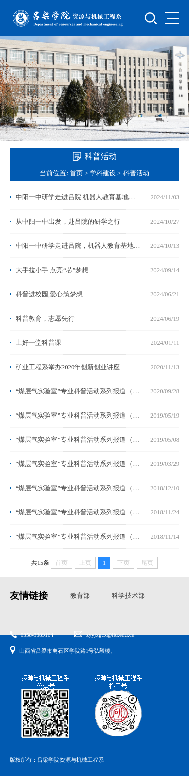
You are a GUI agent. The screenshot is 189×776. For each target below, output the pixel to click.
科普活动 (136, 173)
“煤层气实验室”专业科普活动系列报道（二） (79, 512)
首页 (76, 173)
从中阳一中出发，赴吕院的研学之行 (68, 221)
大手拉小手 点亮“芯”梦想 (52, 270)
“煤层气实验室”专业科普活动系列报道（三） (79, 488)
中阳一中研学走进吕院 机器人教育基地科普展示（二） (79, 197)
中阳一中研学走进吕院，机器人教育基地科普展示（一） (79, 245)
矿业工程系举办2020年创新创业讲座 (68, 367)
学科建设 (103, 173)
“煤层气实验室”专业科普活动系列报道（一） (79, 536)
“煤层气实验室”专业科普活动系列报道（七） (79, 391)
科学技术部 (128, 595)
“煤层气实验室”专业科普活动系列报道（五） (79, 439)
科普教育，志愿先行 (45, 318)
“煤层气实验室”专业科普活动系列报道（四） (79, 464)
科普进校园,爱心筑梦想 (49, 294)
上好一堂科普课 (38, 342)
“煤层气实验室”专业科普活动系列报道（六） (79, 415)
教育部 (80, 595)
